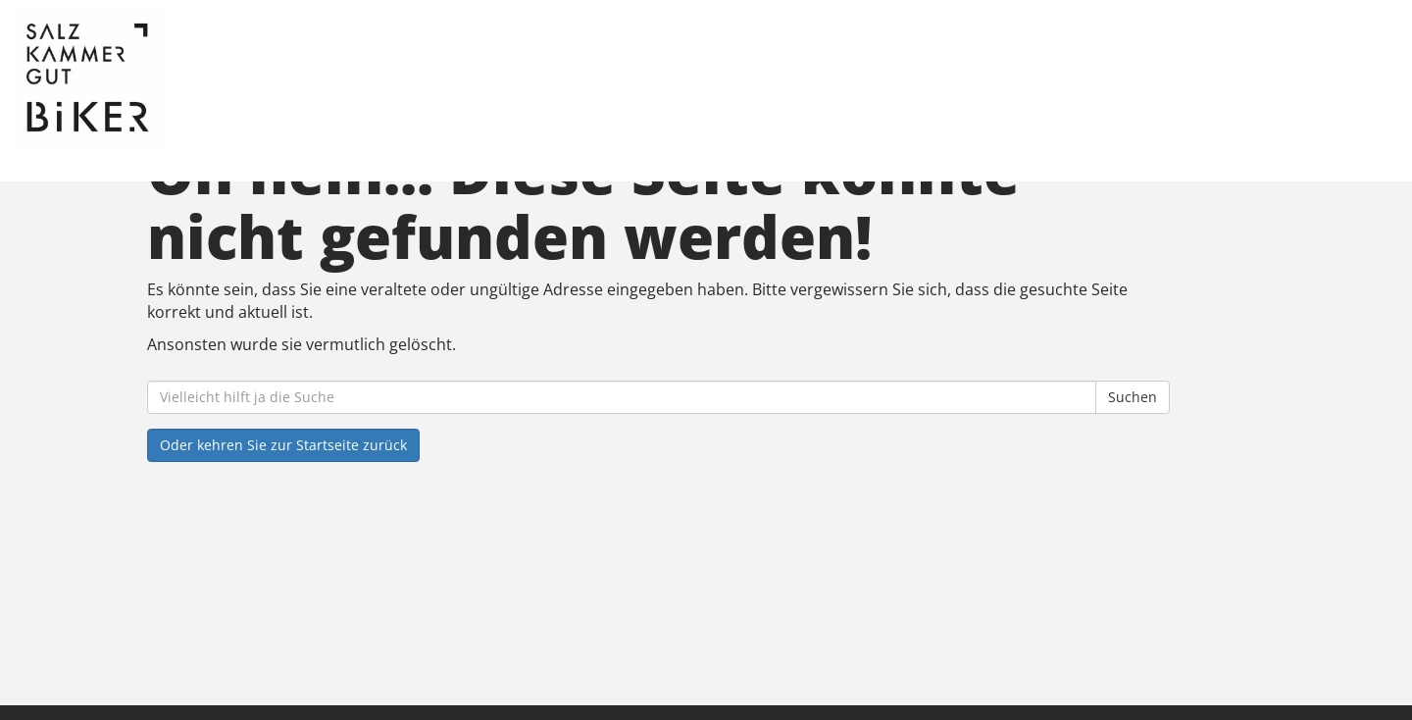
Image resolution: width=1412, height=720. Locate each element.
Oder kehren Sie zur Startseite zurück (283, 445)
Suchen (1132, 396)
